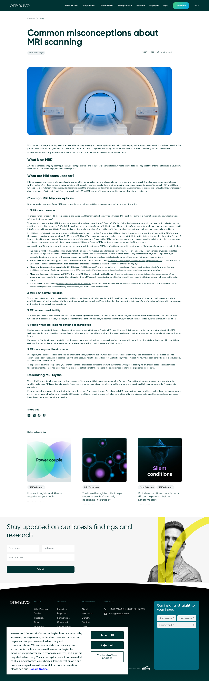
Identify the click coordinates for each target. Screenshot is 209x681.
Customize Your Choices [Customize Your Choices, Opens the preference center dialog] (107, 657)
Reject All (107, 645)
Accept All (107, 635)
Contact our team (160, 394)
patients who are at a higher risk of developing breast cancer (135, 260)
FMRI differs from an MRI (106, 254)
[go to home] (20, 5)
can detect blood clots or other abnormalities (147, 274)
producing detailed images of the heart (73, 283)
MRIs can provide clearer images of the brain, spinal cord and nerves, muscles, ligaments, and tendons (96, 188)
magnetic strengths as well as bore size (161, 216)
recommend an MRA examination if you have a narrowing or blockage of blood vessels (100, 270)
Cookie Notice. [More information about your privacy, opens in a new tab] (38, 669)
